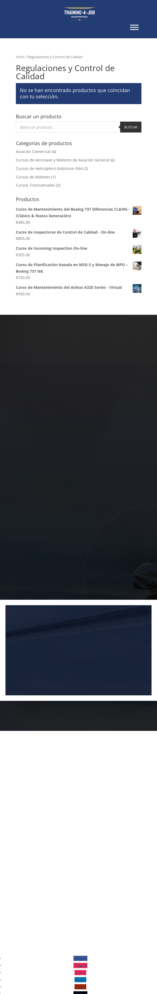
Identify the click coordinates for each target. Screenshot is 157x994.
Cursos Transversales (35, 185)
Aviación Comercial (33, 151)
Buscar (130, 127)
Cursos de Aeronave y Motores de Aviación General (62, 160)
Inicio (20, 56)
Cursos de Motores (33, 177)
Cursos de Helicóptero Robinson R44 (49, 168)
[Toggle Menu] (134, 27)
